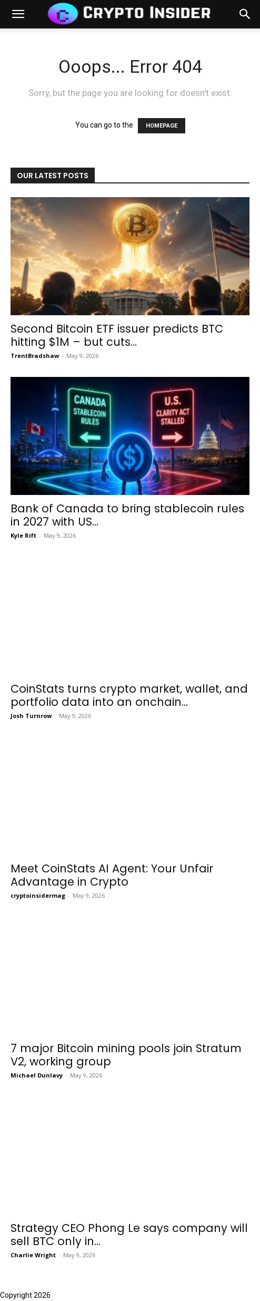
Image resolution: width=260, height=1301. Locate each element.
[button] (245, 14)
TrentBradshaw (35, 356)
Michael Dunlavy (37, 1075)
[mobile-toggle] (18, 14)
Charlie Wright (33, 1255)
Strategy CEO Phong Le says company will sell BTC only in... (129, 1234)
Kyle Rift (23, 535)
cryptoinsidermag (38, 895)
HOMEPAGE (161, 125)
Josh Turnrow (31, 716)
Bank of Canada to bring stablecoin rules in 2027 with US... (127, 515)
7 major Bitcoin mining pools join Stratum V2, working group (126, 1055)
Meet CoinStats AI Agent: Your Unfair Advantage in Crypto (112, 875)
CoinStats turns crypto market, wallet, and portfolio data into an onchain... (129, 695)
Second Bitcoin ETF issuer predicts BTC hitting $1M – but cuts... (117, 335)
